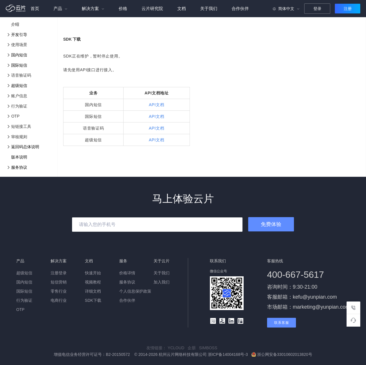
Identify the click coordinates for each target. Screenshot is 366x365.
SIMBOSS (209, 348)
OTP (20, 309)
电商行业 (59, 300)
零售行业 (59, 291)
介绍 (15, 24)
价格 (123, 8)
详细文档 (93, 291)
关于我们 (208, 8)
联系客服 (281, 323)
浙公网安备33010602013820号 (281, 354)
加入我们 (162, 282)
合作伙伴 (240, 8)
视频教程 (93, 282)
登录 (317, 8)
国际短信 (19, 65)
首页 (35, 8)
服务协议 (19, 167)
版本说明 (19, 157)
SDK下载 (93, 300)
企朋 (193, 348)
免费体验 (271, 224)
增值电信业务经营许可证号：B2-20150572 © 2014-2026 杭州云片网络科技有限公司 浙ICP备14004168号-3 (151, 354)
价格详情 (127, 273)
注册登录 (59, 273)
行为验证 (24, 300)
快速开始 (93, 273)
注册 (348, 8)
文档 (181, 8)
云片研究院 (152, 8)
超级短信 (19, 85)
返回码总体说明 (25, 146)
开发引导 (19, 34)
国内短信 (19, 55)
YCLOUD (178, 348)
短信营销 (59, 282)
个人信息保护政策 (135, 291)
